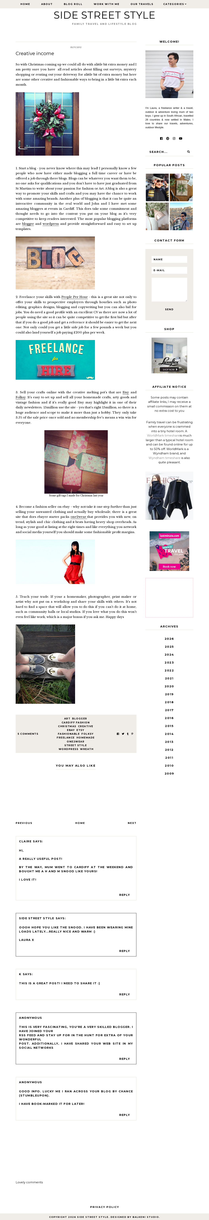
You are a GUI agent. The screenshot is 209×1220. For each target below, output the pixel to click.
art (67, 718)
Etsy (126, 392)
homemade (85, 737)
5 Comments (28, 733)
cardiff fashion (76, 722)
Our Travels (142, 4)
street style (75, 745)
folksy (87, 733)
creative (85, 726)
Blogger (79, 718)
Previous (24, 823)
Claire (25, 841)
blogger (28, 224)
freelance (66, 737)
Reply (124, 895)
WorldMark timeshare (163, 435)
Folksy (21, 397)
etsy (80, 730)
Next (132, 823)
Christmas (67, 726)
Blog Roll (73, 4)
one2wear (79, 517)
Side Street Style (105, 15)
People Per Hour (74, 297)
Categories (173, 4)
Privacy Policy (104, 1207)
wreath (87, 749)
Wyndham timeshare (164, 458)
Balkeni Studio (146, 1217)
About (47, 4)
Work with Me (106, 4)
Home (25, 4)
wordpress (51, 224)
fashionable (69, 733)
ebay (71, 730)
